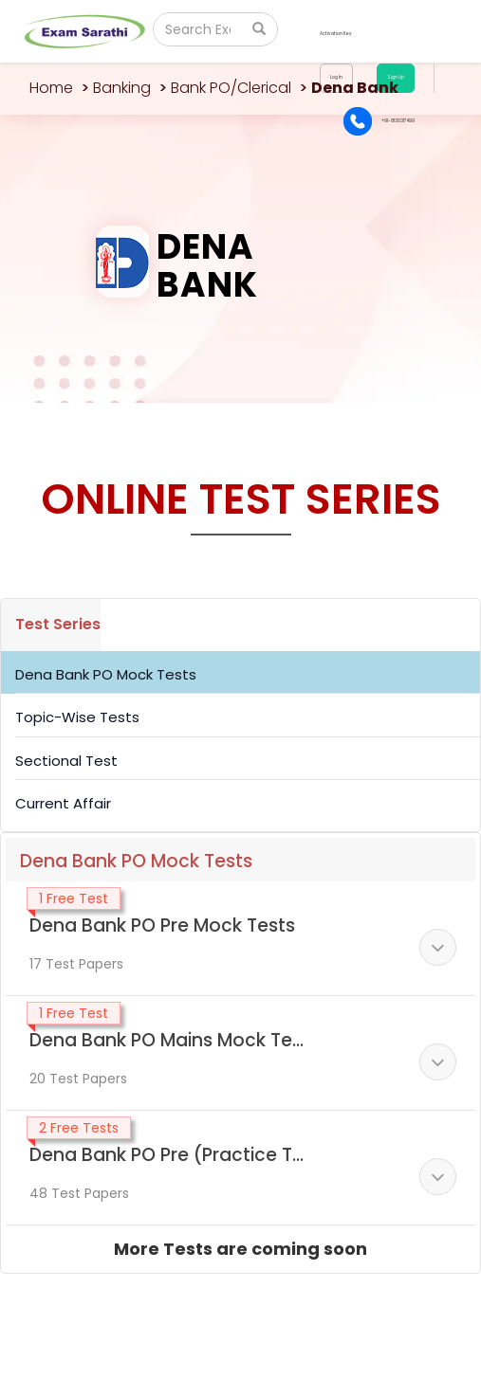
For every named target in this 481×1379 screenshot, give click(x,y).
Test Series (58, 624)
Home (51, 88)
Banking (122, 88)
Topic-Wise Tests (77, 717)
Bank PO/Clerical (231, 88)
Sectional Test (66, 761)
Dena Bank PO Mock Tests (105, 674)
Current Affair (63, 803)
